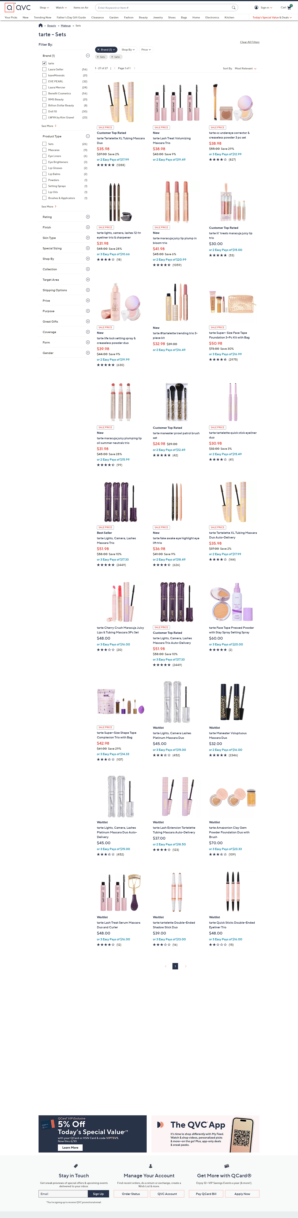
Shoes (172, 17)
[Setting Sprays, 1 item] (64, 186)
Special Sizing (52, 248)
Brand (49, 56)
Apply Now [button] (242, 1194)
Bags (184, 17)
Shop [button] (43, 7)
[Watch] (60, 7)
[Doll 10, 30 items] (64, 111)
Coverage (49, 332)
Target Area (51, 280)
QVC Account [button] (167, 1194)
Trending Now (42, 17)
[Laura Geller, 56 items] (64, 69)
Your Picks (11, 17)
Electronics (212, 17)
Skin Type (49, 238)
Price (46, 300)
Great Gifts (50, 321)
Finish (47, 227)
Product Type (52, 136)
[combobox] (162, 7)
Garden (114, 17)
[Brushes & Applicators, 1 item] (64, 198)
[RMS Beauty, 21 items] (64, 99)
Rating (47, 217)
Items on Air (81, 7)
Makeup (66, 25)
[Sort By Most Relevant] (246, 68)
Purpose (48, 311)
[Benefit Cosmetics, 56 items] (64, 93)
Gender (48, 353)
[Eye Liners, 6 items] (64, 156)
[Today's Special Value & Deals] (272, 17)
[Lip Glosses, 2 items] (64, 168)
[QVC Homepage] (40, 25)
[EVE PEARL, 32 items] (64, 81)
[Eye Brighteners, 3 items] (64, 162)
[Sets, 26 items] (64, 144)
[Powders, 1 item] (64, 180)
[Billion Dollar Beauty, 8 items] (64, 105)
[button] (257, 8)
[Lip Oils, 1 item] (64, 192)
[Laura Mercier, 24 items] (64, 87)
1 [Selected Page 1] (175, 966)
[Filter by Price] (146, 50)
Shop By (48, 259)
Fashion (128, 17)
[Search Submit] (234, 7)
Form (46, 342)
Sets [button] (102, 56)
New (25, 17)
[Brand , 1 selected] (106, 50)
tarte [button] (117, 56)
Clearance (97, 17)
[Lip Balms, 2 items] (64, 174)
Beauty (143, 17)
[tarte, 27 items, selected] (64, 63)
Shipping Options (55, 290)
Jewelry (158, 17)
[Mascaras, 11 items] (64, 150)
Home (196, 17)
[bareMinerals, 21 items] (64, 75)
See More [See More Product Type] (47, 206)
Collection (50, 269)
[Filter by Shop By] (128, 50)
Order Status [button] (131, 1194)
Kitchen (229, 17)
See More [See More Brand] (47, 125)
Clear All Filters (249, 42)
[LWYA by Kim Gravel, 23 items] (64, 117)
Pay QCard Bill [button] (206, 1194)
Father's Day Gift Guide (71, 17)
